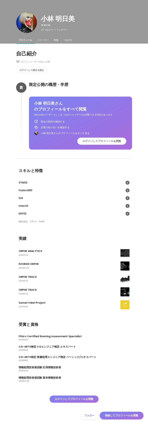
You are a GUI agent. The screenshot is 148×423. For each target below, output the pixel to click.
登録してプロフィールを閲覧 (121, 415)
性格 (56, 40)
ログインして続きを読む (31, 70)
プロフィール (25, 40)
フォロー (89, 415)
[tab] (25, 40)
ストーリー (43, 40)
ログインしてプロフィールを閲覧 (101, 141)
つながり (67, 40)
